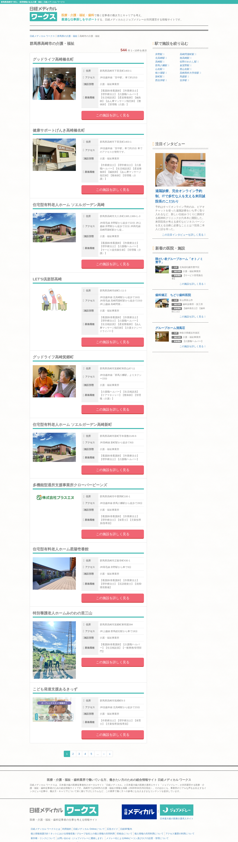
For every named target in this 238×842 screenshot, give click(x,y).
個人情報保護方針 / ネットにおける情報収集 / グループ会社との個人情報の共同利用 (73, 833)
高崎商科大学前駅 (190, 72)
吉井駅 (184, 80)
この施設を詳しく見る (112, 115)
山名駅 (159, 69)
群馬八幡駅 (162, 65)
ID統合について (124, 833)
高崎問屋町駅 (188, 54)
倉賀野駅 (185, 65)
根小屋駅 (161, 72)
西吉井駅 (161, 80)
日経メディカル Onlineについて (89, 829)
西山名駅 (185, 69)
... (98, 753)
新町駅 (159, 76)
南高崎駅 (185, 58)
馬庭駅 (184, 76)
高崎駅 (159, 61)
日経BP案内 (126, 829)
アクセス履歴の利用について (179, 833)
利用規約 (66, 829)
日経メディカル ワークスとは (45, 829)
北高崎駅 (161, 58)
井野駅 (159, 54)
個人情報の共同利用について (148, 833)
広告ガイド (112, 829)
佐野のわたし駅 (189, 61)
